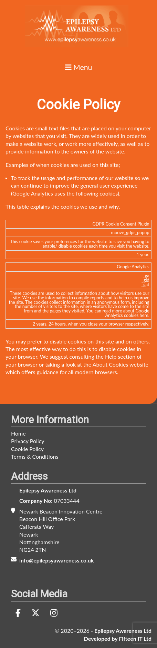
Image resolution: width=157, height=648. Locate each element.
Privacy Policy (27, 441)
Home (18, 433)
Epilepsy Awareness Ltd (47, 490)
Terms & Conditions (35, 456)
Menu (78, 67)
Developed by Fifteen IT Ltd (117, 638)
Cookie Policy (27, 449)
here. (144, 315)
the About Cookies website (115, 364)
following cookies (97, 193)
